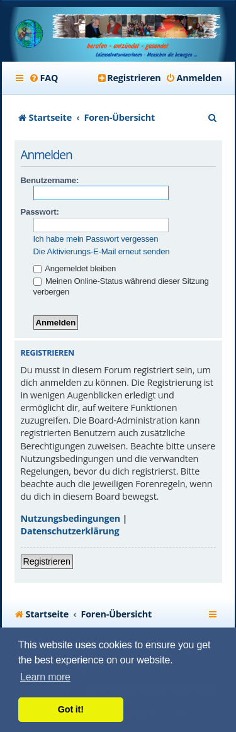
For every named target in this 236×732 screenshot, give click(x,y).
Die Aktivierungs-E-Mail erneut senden (101, 251)
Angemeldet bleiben (74, 268)
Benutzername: (50, 180)
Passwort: (40, 212)
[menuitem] (44, 78)
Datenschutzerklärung (70, 531)
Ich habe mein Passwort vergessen (96, 239)
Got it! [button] (71, 709)
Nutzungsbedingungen (71, 518)
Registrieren (46, 561)
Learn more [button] (45, 677)
